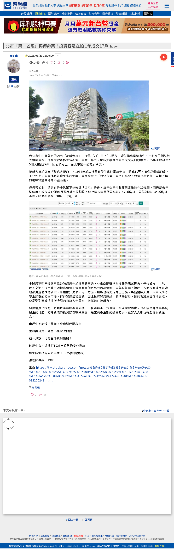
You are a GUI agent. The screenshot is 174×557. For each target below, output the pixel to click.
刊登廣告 (78, 535)
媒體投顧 (135, 5)
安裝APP (33, 535)
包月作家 (99, 5)
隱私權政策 (97, 535)
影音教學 (94, 13)
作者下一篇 (163, 410)
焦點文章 (62, 5)
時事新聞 (121, 13)
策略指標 (134, 13)
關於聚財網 (121, 535)
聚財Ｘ (148, 13)
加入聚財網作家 (137, 535)
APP (11, 86)
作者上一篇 (148, 410)
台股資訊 (26, 13)
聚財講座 (53, 13)
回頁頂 (88, 519)
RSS (87, 535)
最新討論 (38, 5)
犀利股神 (111, 5)
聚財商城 (39, 13)
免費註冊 (153, 3)
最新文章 (50, 5)
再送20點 (153, 7)
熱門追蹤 (123, 5)
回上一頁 (73, 519)
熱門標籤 (74, 5)
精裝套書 (80, 13)
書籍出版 (67, 535)
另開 (155, 148)
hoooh (114, 46)
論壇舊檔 (44, 535)
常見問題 (109, 535)
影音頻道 (107, 13)
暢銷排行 (67, 13)
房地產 (36, 387)
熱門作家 (87, 5)
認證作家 (56, 535)
